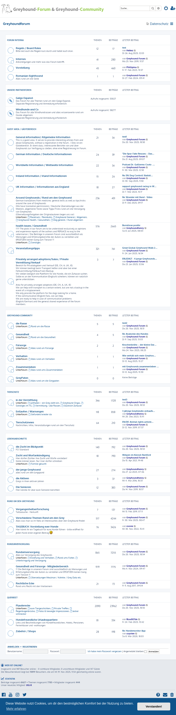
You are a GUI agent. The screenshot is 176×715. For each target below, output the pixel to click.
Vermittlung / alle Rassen (46, 405)
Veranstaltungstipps (28, 248)
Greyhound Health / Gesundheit (33, 220)
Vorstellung (23, 67)
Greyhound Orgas (70, 403)
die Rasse (21, 323)
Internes (21, 59)
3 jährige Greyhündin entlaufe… (138, 411)
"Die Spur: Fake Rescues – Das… (138, 153)
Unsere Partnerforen (19, 90)
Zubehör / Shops (26, 631)
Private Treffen (60, 608)
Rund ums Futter (64, 557)
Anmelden (13, 646)
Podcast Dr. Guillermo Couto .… (138, 164)
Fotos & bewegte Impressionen (52, 611)
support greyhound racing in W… (139, 186)
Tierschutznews (25, 422)
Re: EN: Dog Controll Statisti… (137, 175)
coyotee (130, 633)
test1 (124, 136)
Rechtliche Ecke (25, 583)
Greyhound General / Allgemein (70, 217)
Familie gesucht (37, 463)
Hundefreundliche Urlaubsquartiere (36, 619)
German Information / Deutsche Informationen (44, 154)
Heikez (129, 50)
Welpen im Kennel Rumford (136, 455)
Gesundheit (22, 334)
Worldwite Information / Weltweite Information (44, 165)
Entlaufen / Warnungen (30, 411)
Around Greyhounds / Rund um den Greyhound (44, 197)
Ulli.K (29, 685)
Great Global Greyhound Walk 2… (139, 247)
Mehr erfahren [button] (16, 708)
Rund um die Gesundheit (42, 337)
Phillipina (131, 67)
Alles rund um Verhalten (41, 359)
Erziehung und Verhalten (41, 557)
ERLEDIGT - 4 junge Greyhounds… (139, 258)
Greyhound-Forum (135, 58)
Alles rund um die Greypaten (43, 380)
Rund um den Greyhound (20, 501)
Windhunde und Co (27, 109)
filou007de (131, 619)
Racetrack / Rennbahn (40, 217)
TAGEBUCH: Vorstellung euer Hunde (37, 526)
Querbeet (12, 597)
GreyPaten (22, 377)
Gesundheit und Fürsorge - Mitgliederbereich (42, 566)
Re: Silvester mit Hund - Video (137, 197)
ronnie (129, 526)
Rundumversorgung (18, 544)
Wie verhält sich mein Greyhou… (139, 355)
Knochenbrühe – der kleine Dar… (139, 344)
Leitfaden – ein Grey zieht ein (43, 403)
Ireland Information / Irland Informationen (41, 175)
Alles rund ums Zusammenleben (45, 369)
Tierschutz (13, 392)
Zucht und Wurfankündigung (33, 455)
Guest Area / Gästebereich (21, 129)
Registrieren (30, 646)
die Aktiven (22, 478)
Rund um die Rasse (39, 326)
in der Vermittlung (26, 400)
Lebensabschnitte (17, 439)
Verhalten (21, 356)
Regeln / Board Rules (28, 48)
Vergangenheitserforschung (32, 509)
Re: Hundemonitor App (134, 630)
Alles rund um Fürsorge (41, 348)
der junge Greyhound (28, 469)
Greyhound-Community (19, 315)
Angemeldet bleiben (135, 651)
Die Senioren (23, 487)
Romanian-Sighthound (29, 75)
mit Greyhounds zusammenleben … (140, 366)
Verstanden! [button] (154, 706)
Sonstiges (34, 242)
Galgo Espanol (24, 97)
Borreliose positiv (131, 225)
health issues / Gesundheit (31, 225)
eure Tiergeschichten (39, 608)
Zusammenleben (26, 366)
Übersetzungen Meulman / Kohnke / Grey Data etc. (54, 577)
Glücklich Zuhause (71, 405)
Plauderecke (23, 605)
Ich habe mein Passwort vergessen (104, 651)
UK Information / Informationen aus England (42, 186)
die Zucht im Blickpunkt (29, 446)
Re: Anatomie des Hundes (135, 333)
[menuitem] (166, 8)
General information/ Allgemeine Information (43, 137)
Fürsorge (21, 345)
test (124, 47)
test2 (124, 323)
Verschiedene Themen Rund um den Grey (40, 517)
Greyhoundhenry (135, 228)
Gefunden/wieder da (40, 414)
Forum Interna (15, 40)
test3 (124, 399)
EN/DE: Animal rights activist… (137, 421)
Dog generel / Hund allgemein (67, 220)
